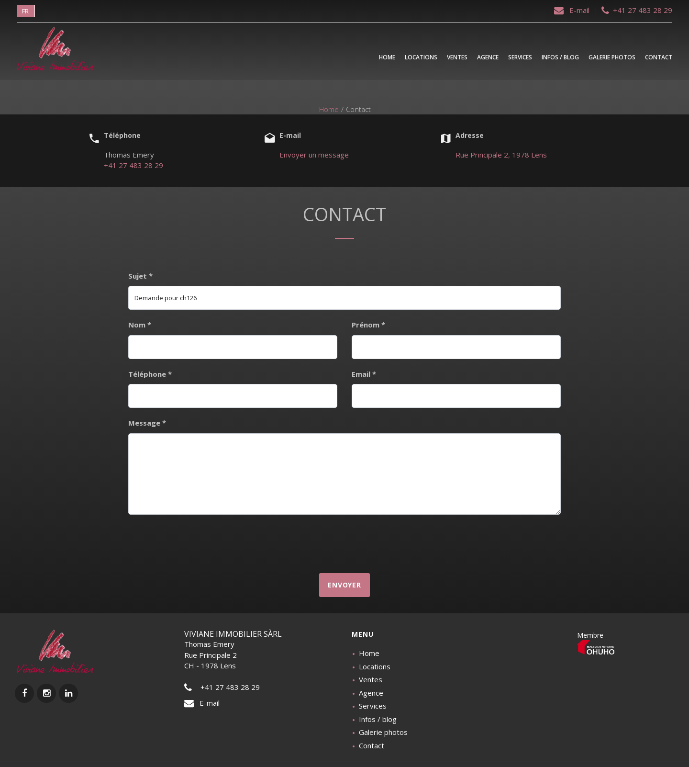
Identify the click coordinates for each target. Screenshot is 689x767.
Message (147, 423)
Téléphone (150, 374)
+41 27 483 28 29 (636, 10)
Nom (139, 324)
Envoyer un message (314, 154)
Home (329, 109)
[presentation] (344, 543)
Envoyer (344, 584)
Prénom (368, 324)
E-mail (572, 10)
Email (364, 374)
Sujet (140, 276)
